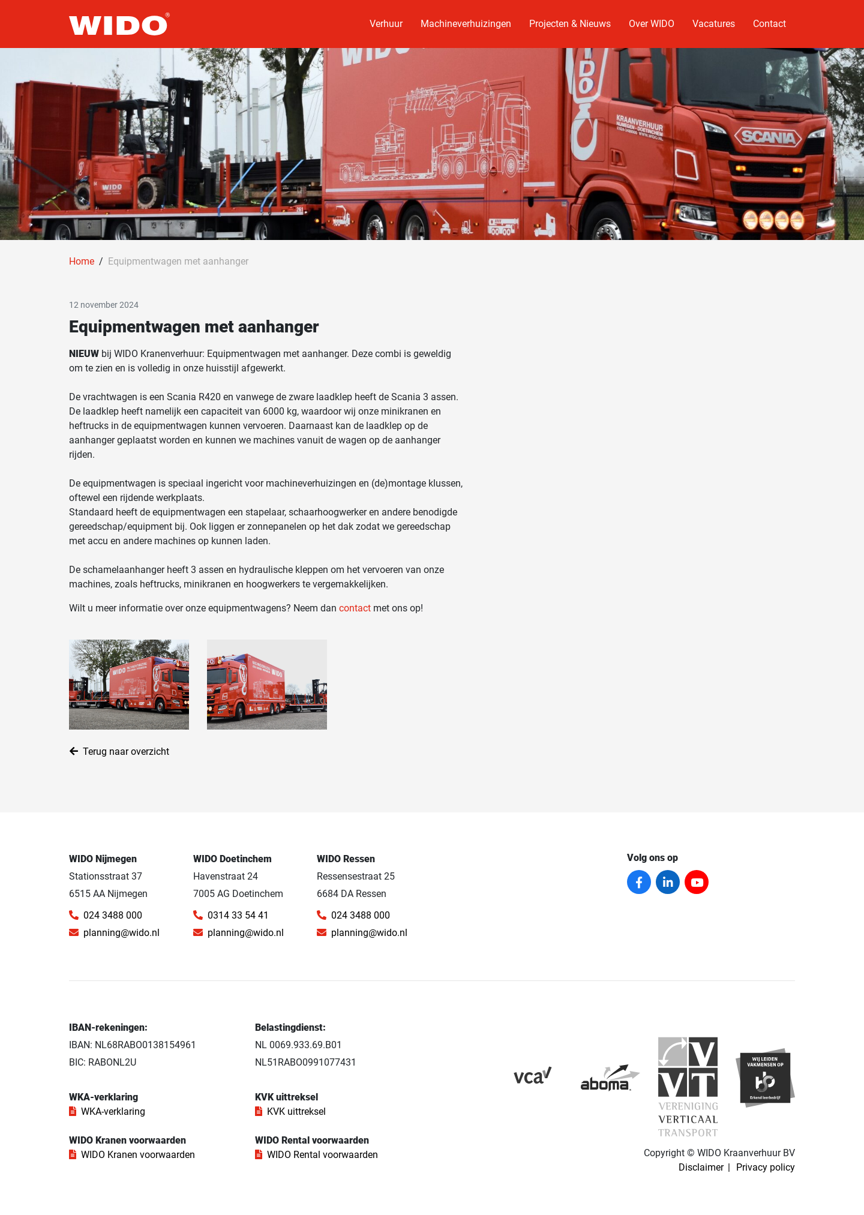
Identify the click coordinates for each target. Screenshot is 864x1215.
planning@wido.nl (114, 932)
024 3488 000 (105, 915)
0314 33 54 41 (231, 915)
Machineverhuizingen (466, 23)
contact (356, 608)
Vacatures (713, 23)
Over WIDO (651, 23)
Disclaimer (701, 1167)
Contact (769, 23)
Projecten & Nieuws (570, 23)
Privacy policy (765, 1167)
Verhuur (386, 23)
